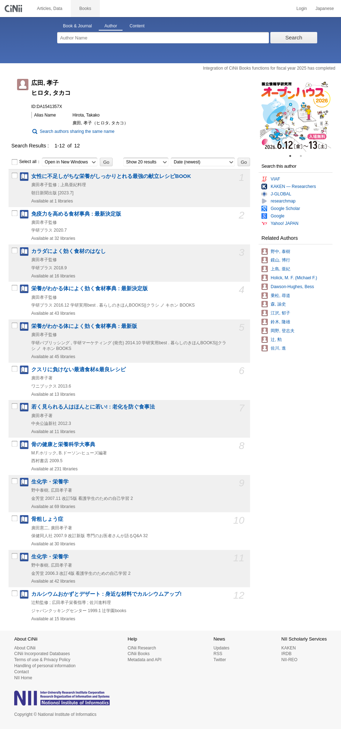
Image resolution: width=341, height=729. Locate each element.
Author (110, 25)
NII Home (23, 677)
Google (278, 216)
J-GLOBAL (281, 193)
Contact (21, 671)
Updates (221, 648)
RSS (217, 653)
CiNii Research (142, 648)
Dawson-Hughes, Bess (292, 286)
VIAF (275, 179)
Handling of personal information (45, 665)
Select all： (26, 162)
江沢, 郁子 (280, 312)
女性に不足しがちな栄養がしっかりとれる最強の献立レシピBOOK (111, 176)
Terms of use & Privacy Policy (42, 659)
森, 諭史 (278, 304)
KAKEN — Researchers (293, 186)
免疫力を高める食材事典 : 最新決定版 (76, 214)
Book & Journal (77, 25)
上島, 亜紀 (280, 268)
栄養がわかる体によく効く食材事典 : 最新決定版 (89, 288)
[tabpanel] (295, 116)
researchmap (283, 201)
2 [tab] (303, 156)
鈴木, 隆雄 (280, 321)
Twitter (219, 659)
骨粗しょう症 (47, 519)
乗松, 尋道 (280, 295)
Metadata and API (144, 659)
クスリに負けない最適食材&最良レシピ (78, 369)
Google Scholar (285, 208)
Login (302, 8)
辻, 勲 (276, 339)
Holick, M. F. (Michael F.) (294, 277)
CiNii (14, 8)
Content (137, 25)
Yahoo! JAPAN (284, 223)
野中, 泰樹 (280, 251)
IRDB (286, 653)
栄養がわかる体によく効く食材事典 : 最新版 (84, 326)
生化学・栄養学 (50, 482)
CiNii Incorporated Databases (42, 653)
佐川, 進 (278, 348)
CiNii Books (139, 653)
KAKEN (288, 648)
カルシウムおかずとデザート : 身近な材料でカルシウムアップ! (106, 594)
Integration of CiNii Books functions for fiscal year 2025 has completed (269, 68)
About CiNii (25, 648)
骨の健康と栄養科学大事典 (63, 444)
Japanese (324, 8)
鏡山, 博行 (280, 260)
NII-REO (289, 659)
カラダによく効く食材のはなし (68, 251)
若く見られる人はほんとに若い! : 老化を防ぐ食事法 (93, 407)
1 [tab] (293, 156)
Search (293, 37)
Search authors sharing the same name (77, 131)
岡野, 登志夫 (282, 330)
